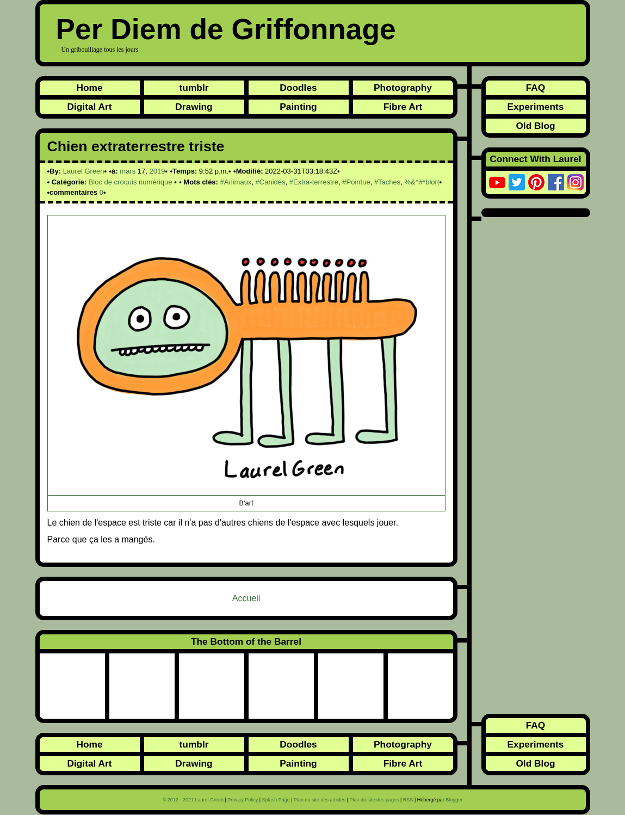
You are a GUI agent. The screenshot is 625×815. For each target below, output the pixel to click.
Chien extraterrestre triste (136, 146)
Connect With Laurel (535, 158)
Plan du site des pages (374, 799)
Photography (403, 87)
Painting (298, 106)
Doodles (298, 87)
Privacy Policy (242, 799)
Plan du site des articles (319, 799)
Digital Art (89, 106)
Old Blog (535, 125)
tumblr (194, 87)
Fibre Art (403, 106)
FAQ (536, 87)
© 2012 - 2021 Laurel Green (193, 799)
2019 (157, 171)
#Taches (387, 182)
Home (89, 87)
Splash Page (276, 799)
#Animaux (236, 182)
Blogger (453, 799)
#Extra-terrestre (313, 182)
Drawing (193, 106)
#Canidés (271, 182)
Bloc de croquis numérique (130, 182)
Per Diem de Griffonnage (226, 29)
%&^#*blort (422, 182)
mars (127, 171)
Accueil (246, 598)
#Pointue (356, 182)
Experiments (535, 106)
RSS (408, 799)
